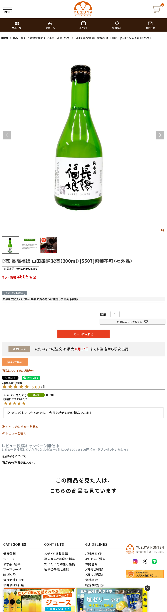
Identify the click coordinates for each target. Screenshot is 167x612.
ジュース (9, 559)
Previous (7, 135)
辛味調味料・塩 (13, 585)
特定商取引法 (94, 585)
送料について (14, 362)
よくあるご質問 (95, 559)
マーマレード (12, 569)
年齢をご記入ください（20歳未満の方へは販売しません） (40, 299)
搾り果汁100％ (14, 580)
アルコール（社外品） (59, 38)
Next (160, 135)
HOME (5, 38)
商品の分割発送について (19, 462)
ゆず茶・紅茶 (11, 564)
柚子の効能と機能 (56, 569)
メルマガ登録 (94, 569)
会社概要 (91, 580)
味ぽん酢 (9, 574)
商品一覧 (17, 38)
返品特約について (14, 456)
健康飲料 (9, 553)
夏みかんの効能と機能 (59, 559)
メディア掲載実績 (56, 553)
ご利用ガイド (94, 553)
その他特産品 (35, 38)
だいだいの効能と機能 (59, 564)
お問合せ (91, 564)
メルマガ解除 (94, 574)
